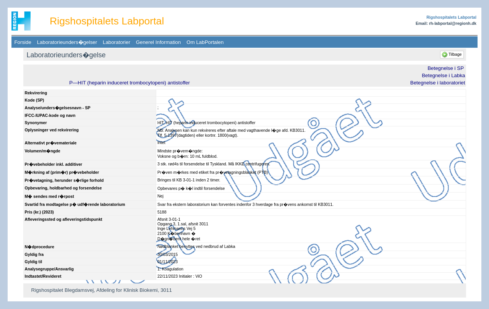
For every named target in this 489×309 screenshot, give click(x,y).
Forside (22, 42)
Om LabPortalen (205, 42)
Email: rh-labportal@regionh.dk (446, 23)
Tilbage (452, 54)
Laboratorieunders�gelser (67, 42)
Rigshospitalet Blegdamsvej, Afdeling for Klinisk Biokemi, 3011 (101, 290)
